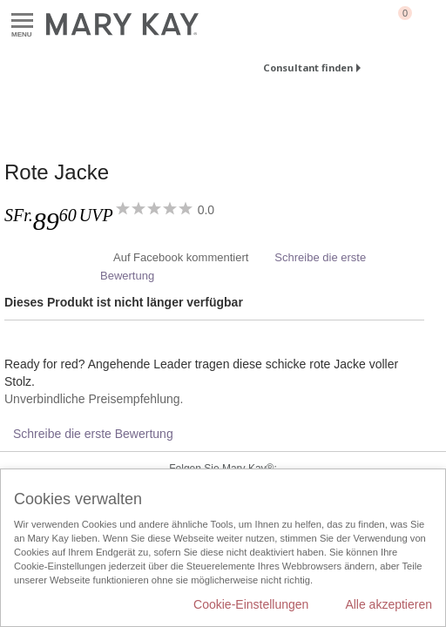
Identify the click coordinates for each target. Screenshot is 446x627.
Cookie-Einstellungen (250, 604)
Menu (22, 21)
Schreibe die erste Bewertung (93, 434)
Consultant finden (308, 67)
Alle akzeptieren (388, 604)
